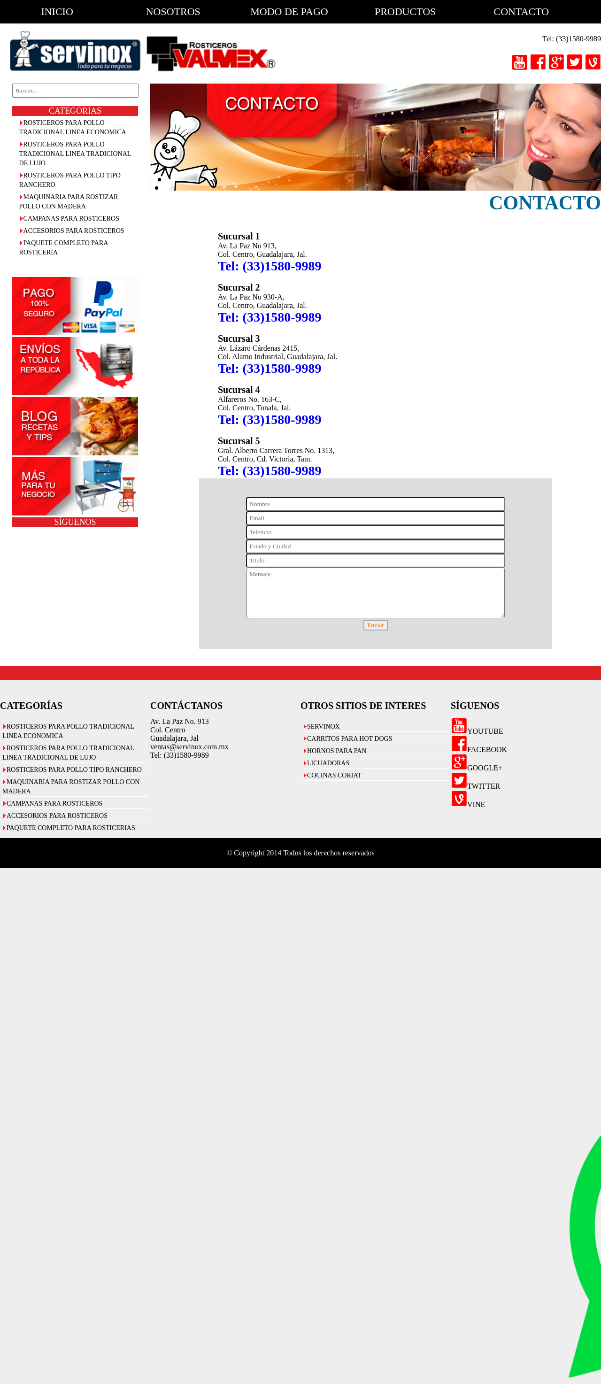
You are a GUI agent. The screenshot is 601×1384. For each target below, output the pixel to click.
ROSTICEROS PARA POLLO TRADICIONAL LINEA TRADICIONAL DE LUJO (75, 154)
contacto (521, 11)
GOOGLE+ (476, 768)
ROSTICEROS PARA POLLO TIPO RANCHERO (70, 180)
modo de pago (289, 11)
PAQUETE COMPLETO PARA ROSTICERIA (63, 247)
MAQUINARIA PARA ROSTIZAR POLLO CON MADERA (68, 201)
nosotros (173, 11)
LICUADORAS (328, 763)
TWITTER (475, 786)
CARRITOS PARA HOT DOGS (349, 738)
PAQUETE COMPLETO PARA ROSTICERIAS (71, 827)
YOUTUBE (477, 731)
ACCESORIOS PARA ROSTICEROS (73, 230)
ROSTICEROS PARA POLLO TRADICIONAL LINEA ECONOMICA (72, 127)
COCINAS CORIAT (334, 775)
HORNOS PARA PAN (337, 750)
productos (405, 11)
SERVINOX (323, 726)
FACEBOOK (479, 750)
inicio (57, 11)
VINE (468, 804)
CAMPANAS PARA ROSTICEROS (71, 218)
